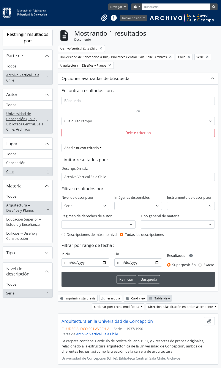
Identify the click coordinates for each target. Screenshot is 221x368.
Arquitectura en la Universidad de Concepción (107, 321)
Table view (159, 298)
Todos (11, 66)
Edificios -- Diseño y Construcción (27, 236)
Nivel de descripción (17, 271)
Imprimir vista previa (78, 298)
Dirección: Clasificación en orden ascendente (181, 307)
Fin (116, 254)
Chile (27, 172)
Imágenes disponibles (132, 197)
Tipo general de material (160, 216)
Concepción (27, 163)
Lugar (11, 143)
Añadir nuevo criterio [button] (81, 148)
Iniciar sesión (132, 18)
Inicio (66, 254)
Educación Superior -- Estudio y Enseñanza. (27, 222)
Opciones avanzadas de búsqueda (95, 78)
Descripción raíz (75, 168)
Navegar (116, 7)
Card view (135, 298)
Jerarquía (110, 298)
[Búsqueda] (176, 6)
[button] (104, 18)
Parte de (14, 56)
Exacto (209, 264)
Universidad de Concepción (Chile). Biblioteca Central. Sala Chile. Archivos (27, 121)
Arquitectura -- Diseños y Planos (27, 208)
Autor (11, 94)
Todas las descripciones (144, 234)
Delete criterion (138, 132)
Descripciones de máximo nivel (92, 234)
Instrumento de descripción (189, 197)
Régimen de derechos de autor (87, 216)
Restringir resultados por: (27, 37)
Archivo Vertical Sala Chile (27, 78)
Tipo (10, 253)
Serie (27, 294)
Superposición (184, 264)
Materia (14, 186)
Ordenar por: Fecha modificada (117, 307)
